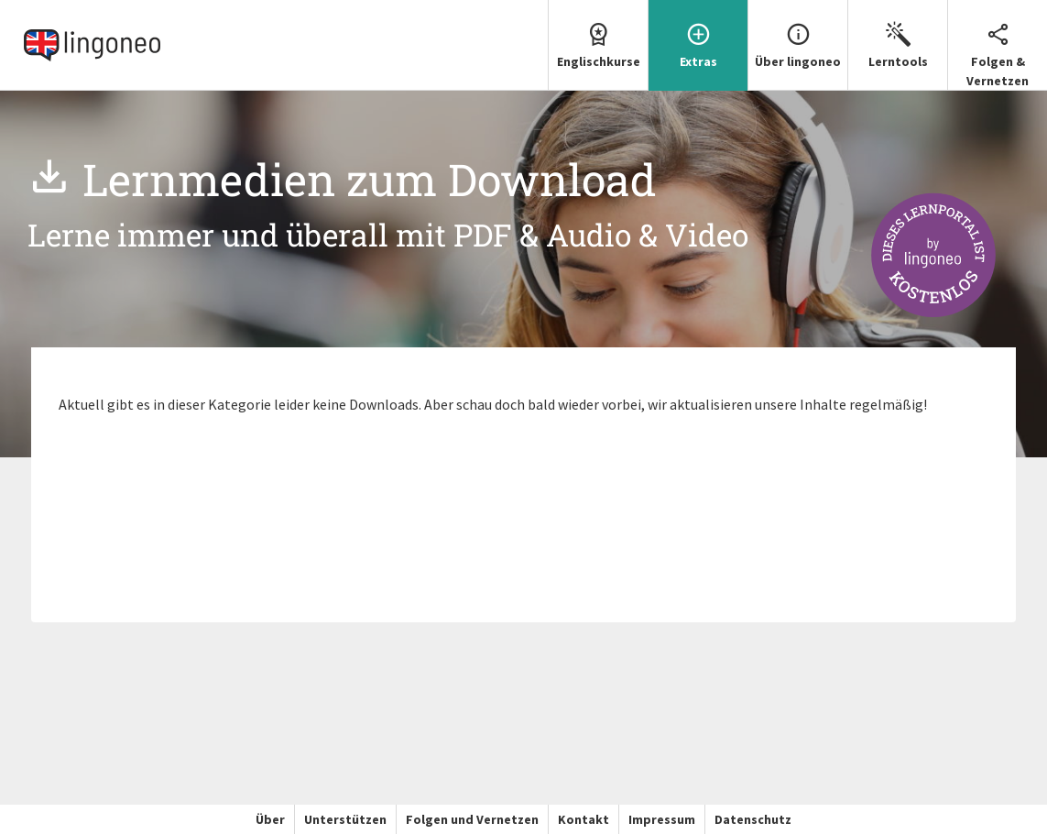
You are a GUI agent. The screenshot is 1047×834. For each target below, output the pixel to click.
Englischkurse (598, 35)
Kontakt (583, 819)
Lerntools (897, 35)
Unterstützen (345, 819)
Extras (698, 35)
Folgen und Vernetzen (472, 819)
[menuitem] (598, 45)
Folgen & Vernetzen (997, 44)
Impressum (661, 819)
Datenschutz (752, 819)
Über (270, 819)
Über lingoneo (797, 35)
